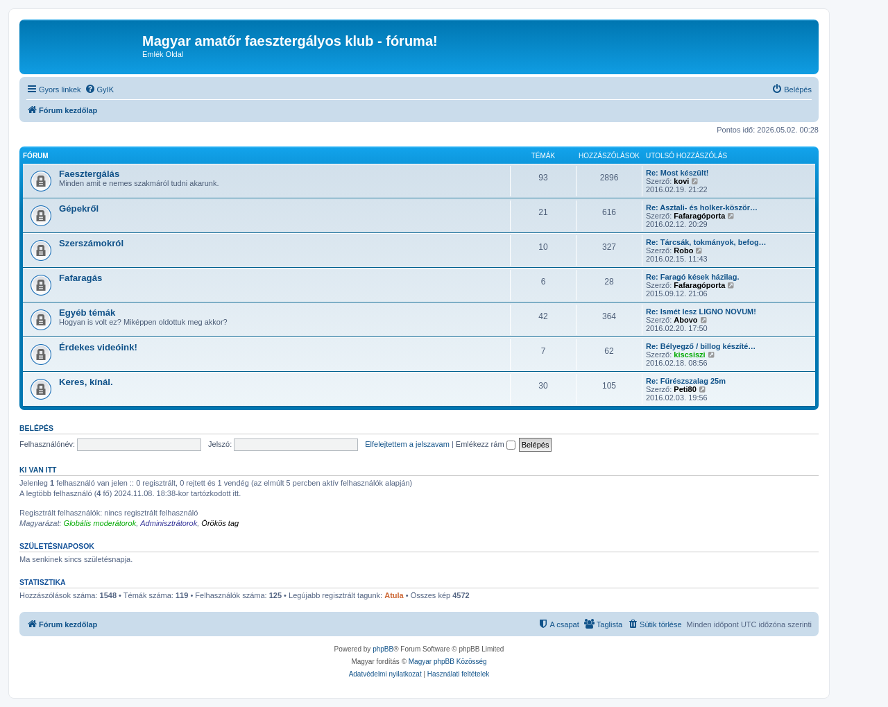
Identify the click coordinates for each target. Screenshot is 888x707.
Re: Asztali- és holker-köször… (702, 207)
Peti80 (685, 389)
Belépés (36, 428)
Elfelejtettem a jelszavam (407, 444)
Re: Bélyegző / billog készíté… (700, 346)
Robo (683, 250)
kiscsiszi (689, 354)
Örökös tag (220, 523)
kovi (681, 181)
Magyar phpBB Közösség (448, 661)
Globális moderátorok (100, 523)
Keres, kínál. (86, 382)
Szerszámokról (91, 243)
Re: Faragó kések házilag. (693, 277)
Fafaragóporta (699, 216)
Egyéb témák (87, 312)
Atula (394, 595)
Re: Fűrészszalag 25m (686, 381)
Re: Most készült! (677, 173)
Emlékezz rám (485, 444)
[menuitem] (99, 89)
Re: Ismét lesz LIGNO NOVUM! (701, 311)
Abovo (685, 320)
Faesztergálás (89, 174)
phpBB (383, 649)
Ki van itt (37, 470)
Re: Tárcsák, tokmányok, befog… (706, 242)
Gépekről (79, 208)
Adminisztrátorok (168, 523)
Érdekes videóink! (98, 347)
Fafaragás (80, 278)
